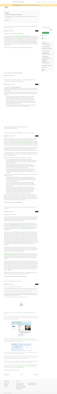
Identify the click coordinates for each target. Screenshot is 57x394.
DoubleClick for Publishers (32, 384)
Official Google (12, 214)
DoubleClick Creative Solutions (20, 387)
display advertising (22, 218)
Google (5, 392)
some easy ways (32, 352)
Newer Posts (6, 374)
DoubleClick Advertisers (46, 58)
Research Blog (6, 384)
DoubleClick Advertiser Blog (18, 33)
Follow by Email (45, 32)
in (12, 254)
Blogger (29, 312)
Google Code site (19, 366)
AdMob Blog (44, 61)
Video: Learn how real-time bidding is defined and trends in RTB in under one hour (21, 26)
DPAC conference (29, 150)
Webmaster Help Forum (20, 367)
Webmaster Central (12, 286)
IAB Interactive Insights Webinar (22, 36)
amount (5, 254)
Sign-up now (44, 67)
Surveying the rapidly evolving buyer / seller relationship (19, 133)
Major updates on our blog (47, 48)
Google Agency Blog (16, 87)
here (27, 126)
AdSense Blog (44, 59)
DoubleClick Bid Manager (20, 384)
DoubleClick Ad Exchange (11, 75)
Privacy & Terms (9, 392)
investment (10, 254)
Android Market (25, 312)
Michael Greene (34, 41)
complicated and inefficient (15, 224)
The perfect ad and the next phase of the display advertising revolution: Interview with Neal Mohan (20, 80)
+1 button (12, 288)
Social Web (18, 286)
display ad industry (18, 232)
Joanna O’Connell (23, 41)
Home (21, 374)
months (17, 254)
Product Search (32, 312)
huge (35, 253)
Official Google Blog (45, 62)
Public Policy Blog (6, 383)
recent (14, 254)
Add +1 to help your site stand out (13, 281)
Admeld (24, 228)
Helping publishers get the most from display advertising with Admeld (20, 207)
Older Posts (36, 374)
